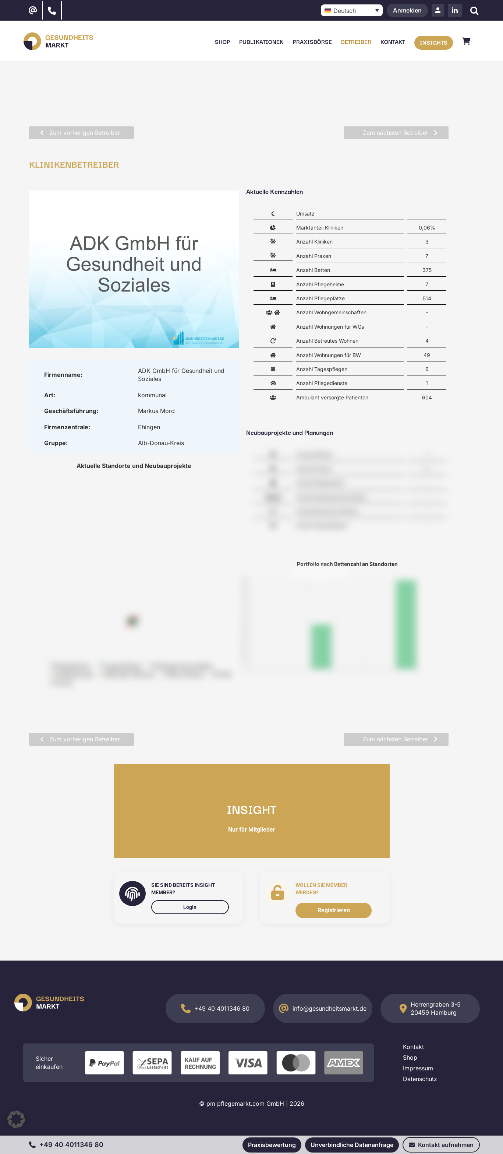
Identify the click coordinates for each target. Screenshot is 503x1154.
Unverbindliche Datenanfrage (352, 1144)
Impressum (418, 1068)
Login (189, 907)
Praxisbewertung (272, 1144)
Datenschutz (420, 1079)
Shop (410, 1057)
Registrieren (334, 910)
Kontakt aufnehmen (441, 1144)
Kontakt (413, 1046)
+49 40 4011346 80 (221, 1008)
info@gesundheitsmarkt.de (329, 1008)
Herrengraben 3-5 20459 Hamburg (436, 1008)
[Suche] (474, 10)
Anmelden (407, 10)
